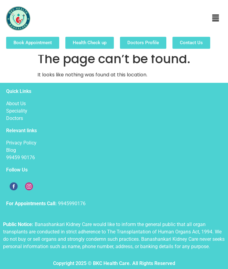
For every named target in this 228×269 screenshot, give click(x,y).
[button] (216, 18)
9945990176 (72, 203)
